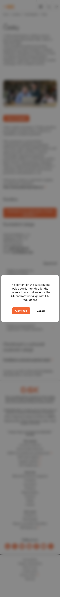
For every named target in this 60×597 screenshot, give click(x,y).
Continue (21, 310)
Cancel (41, 310)
